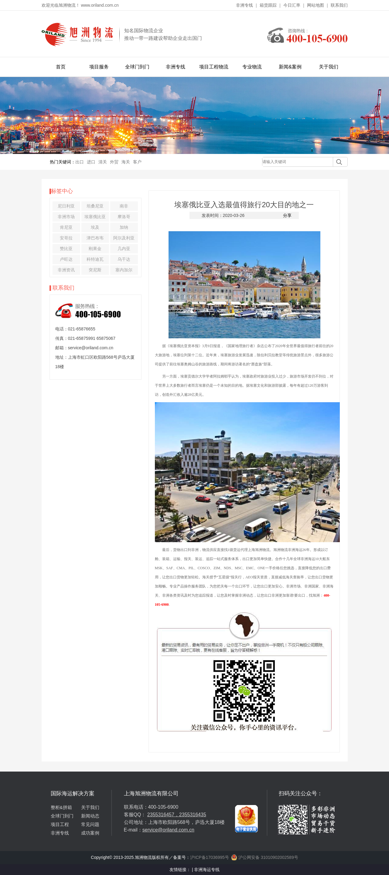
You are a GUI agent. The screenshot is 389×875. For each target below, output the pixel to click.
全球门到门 (137, 66)
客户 (137, 161)
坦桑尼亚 (95, 206)
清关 (102, 161)
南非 (124, 206)
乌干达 (124, 259)
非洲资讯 (66, 269)
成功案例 (90, 832)
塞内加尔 (123, 269)
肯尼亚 (66, 227)
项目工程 (60, 824)
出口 (79, 161)
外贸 (114, 161)
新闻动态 (90, 815)
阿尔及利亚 (124, 237)
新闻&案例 (290, 66)
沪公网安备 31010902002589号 (264, 857)
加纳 (124, 227)
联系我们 (339, 5)
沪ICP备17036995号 (209, 857)
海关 (125, 161)
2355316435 (192, 814)
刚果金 (95, 248)
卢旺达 (66, 259)
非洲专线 (244, 5)
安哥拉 (66, 237)
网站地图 (315, 5)
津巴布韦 (95, 237)
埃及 (95, 227)
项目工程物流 (213, 66)
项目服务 (99, 66)
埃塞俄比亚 (95, 216)
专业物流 (252, 66)
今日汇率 (291, 5)
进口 (91, 161)
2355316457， (163, 814)
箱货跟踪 (268, 5)
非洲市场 (66, 216)
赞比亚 (66, 248)
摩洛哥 (124, 216)
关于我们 (328, 66)
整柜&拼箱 (61, 807)
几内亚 (124, 248)
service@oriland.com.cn (168, 829)
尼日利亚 (66, 206)
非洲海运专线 (207, 869)
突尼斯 (95, 269)
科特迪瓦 (95, 259)
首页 (61, 66)
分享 (287, 215)
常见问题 (90, 824)
